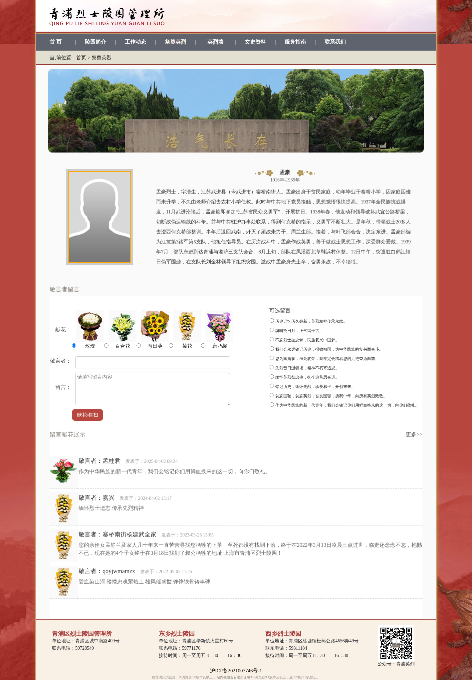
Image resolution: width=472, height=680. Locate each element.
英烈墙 (215, 42)
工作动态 (135, 42)
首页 (81, 57)
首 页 (56, 42)
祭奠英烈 (175, 42)
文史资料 (255, 42)
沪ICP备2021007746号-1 (236, 670)
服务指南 (295, 42)
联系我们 (335, 42)
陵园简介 (95, 42)
